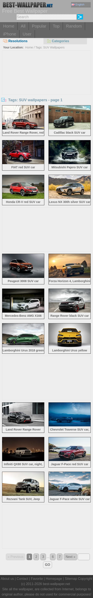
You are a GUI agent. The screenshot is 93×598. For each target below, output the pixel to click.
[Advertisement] (46, 82)
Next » (70, 557)
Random (74, 26)
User (27, 34)
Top (56, 26)
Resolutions (15, 41)
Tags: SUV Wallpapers (50, 47)
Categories (58, 41)
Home (8, 26)
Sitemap (71, 578)
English (77, 4)
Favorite (37, 578)
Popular (39, 26)
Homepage (54, 578)
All (23, 26)
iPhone (9, 34)
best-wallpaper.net (56, 584)
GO (47, 564)
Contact (22, 578)
